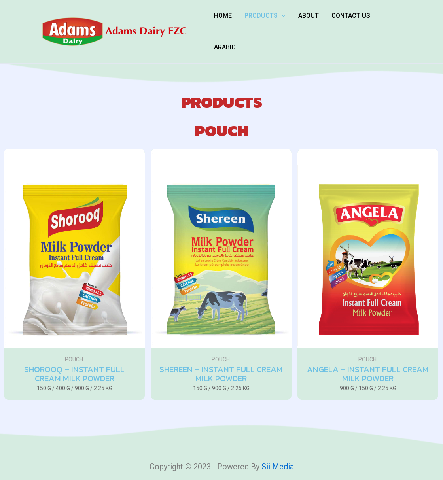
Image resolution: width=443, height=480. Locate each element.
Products (265, 16)
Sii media (277, 466)
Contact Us (350, 15)
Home (223, 15)
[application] (282, 16)
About (308, 15)
